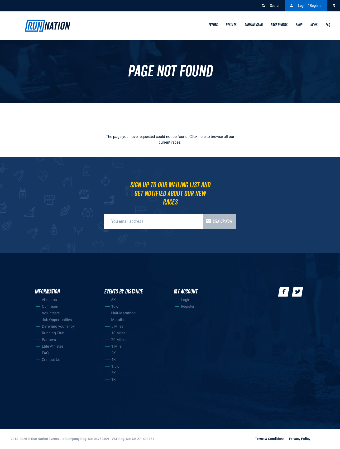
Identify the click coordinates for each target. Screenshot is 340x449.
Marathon (119, 319)
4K (113, 359)
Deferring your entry (58, 326)
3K (113, 373)
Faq (328, 25)
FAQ (45, 353)
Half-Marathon (123, 313)
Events (213, 25)
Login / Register (306, 5)
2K (113, 353)
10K (114, 306)
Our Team (50, 306)
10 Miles (118, 333)
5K (113, 300)
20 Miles (118, 339)
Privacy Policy (299, 439)
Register (187, 306)
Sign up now (217, 221)
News (313, 25)
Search (271, 5)
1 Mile (116, 346)
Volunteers (51, 313)
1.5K (115, 366)
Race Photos (279, 25)
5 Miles (117, 326)
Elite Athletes (52, 346)
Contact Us (51, 359)
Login (185, 300)
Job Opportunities (57, 319)
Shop (299, 25)
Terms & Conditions (269, 439)
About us (49, 300)
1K (113, 379)
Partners (49, 339)
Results (231, 25)
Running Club (253, 25)
